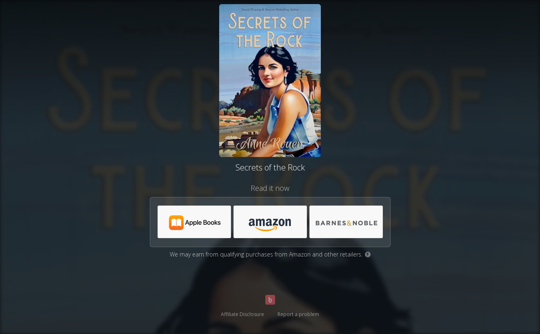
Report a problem (298, 314)
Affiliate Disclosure (242, 314)
